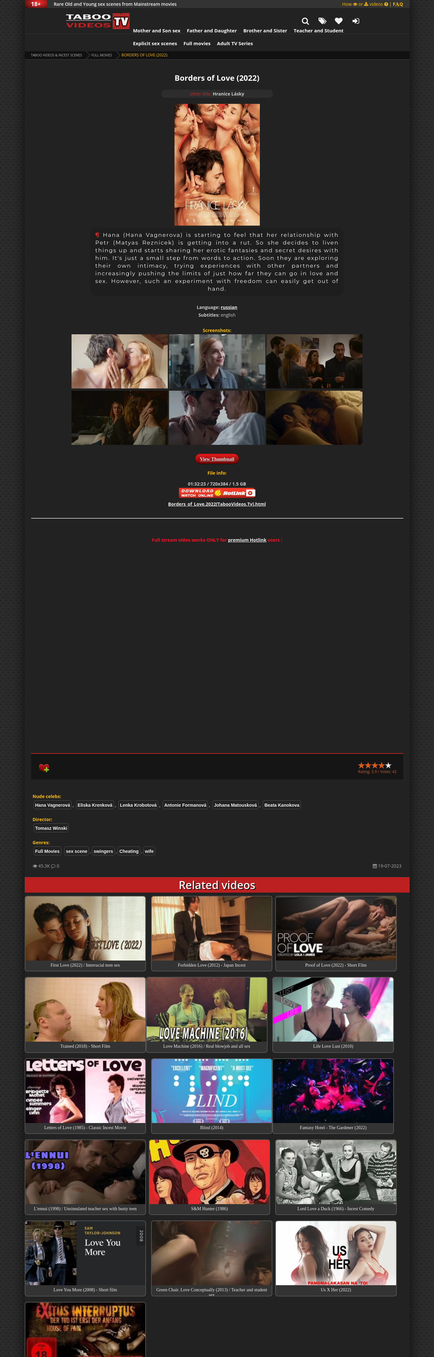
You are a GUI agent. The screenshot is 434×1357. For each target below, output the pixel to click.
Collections (217, 1268)
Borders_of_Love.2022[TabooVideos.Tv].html (217, 488)
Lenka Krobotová (138, 789)
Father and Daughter (187, 14)
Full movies (172, 27)
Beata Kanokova (281, 789)
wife (149, 835)
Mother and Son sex (132, 14)
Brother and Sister (240, 14)
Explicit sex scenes (130, 27)
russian (229, 291)
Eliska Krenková (95, 789)
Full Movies (112, 39)
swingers (103, 835)
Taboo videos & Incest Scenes (61, 39)
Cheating (129, 835)
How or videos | (372, 4)
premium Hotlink (247, 524)
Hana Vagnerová (52, 789)
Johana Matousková (235, 789)
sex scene (76, 835)
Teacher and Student (293, 14)
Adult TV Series (210, 27)
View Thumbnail (217, 442)
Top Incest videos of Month (217, 1250)
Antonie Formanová (185, 789)
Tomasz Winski (51, 812)
